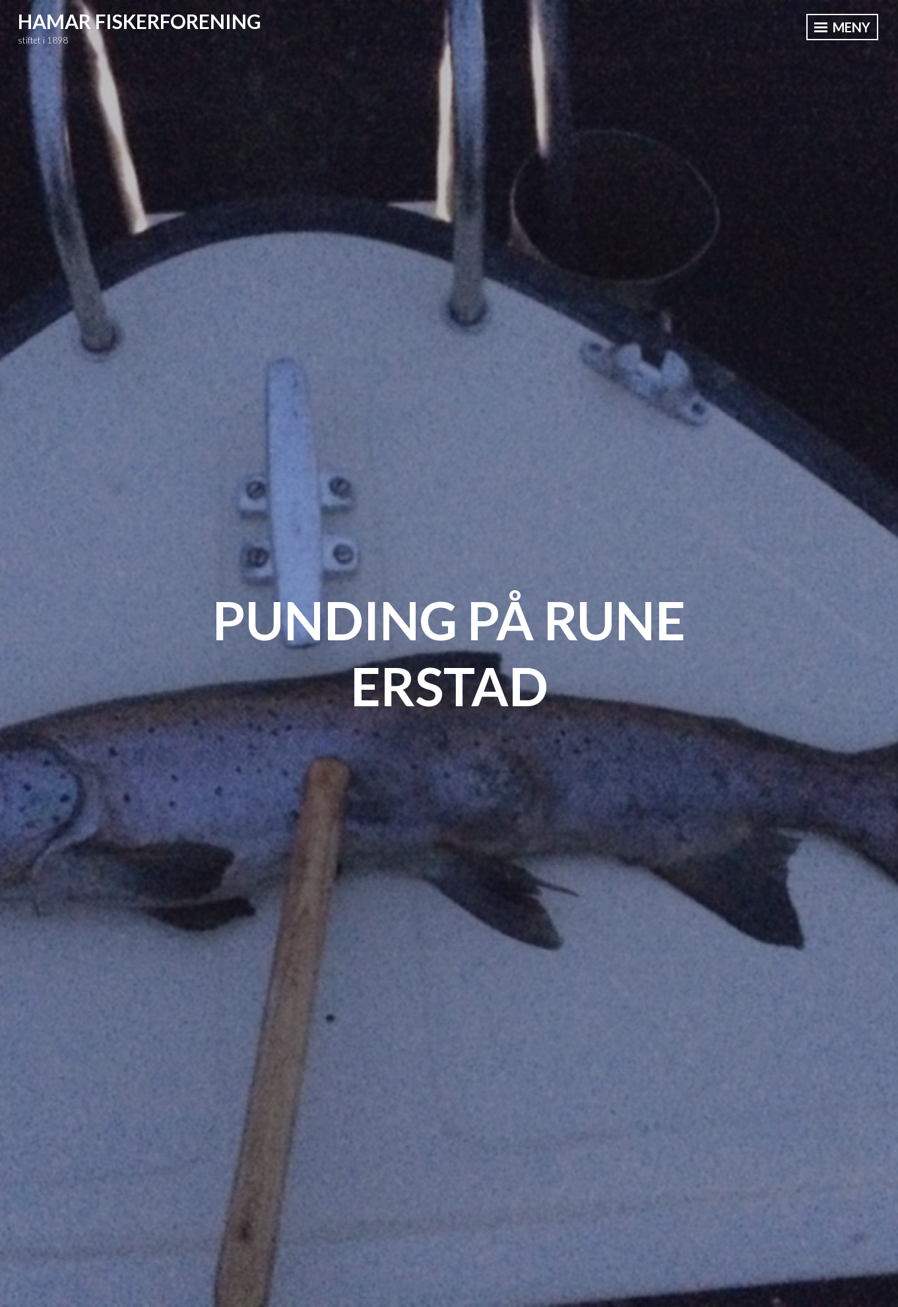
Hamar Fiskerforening (139, 21)
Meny (842, 27)
